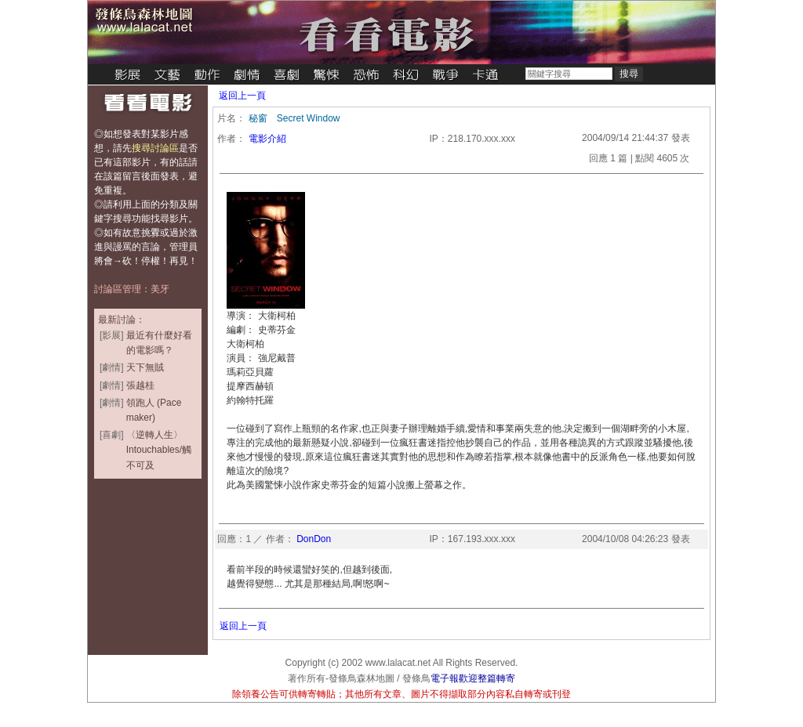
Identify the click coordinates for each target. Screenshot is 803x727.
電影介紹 (267, 138)
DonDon (313, 538)
